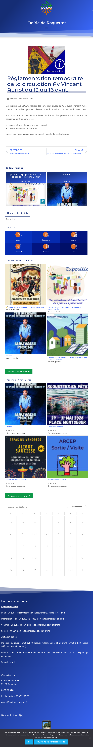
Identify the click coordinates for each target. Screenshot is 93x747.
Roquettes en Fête (55, 427)
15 (59, 546)
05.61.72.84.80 (8, 690)
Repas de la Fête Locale (16, 480)
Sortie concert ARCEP (57, 480)
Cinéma (9, 356)
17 (82, 546)
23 (70, 558)
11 (11, 546)
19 (23, 558)
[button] (18, 371)
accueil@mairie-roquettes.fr (14, 702)
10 (82, 534)
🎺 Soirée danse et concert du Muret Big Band (25, 307)
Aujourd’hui (77, 507)
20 (35, 558)
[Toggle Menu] (46, 28)
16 (70, 546)
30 (70, 570)
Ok (29, 742)
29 (23, 522)
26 (23, 570)
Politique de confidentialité (50, 742)
